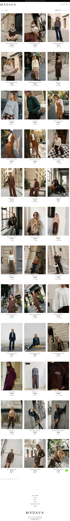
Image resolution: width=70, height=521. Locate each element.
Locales (35, 497)
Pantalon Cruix (12, 275)
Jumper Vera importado (58, 120)
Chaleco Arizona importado (35, 159)
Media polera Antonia (11, 236)
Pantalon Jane (12, 430)
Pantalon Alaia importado (11, 353)
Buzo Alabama (12, 120)
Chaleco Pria (58, 198)
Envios (35, 501)
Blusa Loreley (35, 275)
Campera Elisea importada (58, 469)
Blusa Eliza (58, 82)
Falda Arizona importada (12, 159)
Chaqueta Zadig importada (35, 469)
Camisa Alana (35, 198)
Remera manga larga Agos (58, 159)
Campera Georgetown (35, 236)
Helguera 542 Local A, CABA (37, 518)
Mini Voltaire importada (35, 430)
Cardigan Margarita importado (35, 82)
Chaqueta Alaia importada (35, 353)
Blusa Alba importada (58, 314)
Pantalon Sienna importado (35, 314)
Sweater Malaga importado (11, 82)
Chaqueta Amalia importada (58, 353)
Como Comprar (35, 495)
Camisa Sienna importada (11, 314)
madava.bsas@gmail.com (35, 519)
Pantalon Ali (58, 236)
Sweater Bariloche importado (12, 43)
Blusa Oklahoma (58, 275)
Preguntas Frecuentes (35, 503)
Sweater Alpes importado (35, 43)
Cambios (35, 505)
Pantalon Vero (35, 391)
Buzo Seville (35, 120)
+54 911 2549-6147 (38, 516)
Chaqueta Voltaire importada (58, 430)
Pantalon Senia (12, 198)
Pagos (35, 499)
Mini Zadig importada (11, 469)
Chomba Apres (58, 391)
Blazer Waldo (11, 391)
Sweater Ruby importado (58, 43)
